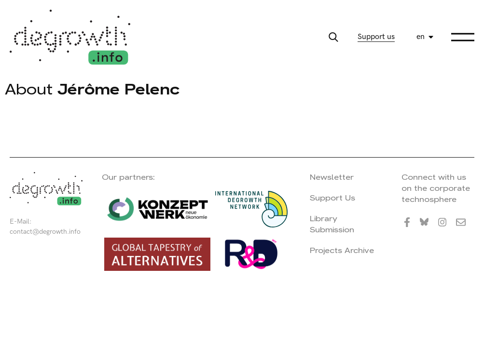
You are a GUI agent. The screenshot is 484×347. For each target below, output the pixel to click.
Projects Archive (342, 250)
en (420, 36)
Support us (376, 36)
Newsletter (332, 177)
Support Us (332, 198)
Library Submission (332, 224)
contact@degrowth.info (45, 231)
